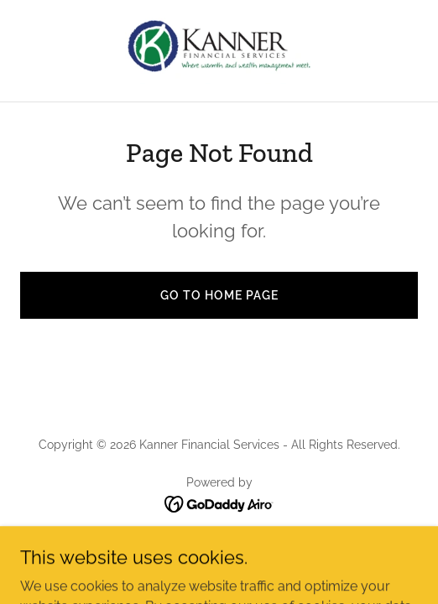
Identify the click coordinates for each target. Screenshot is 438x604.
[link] (219, 51)
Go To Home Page (219, 295)
